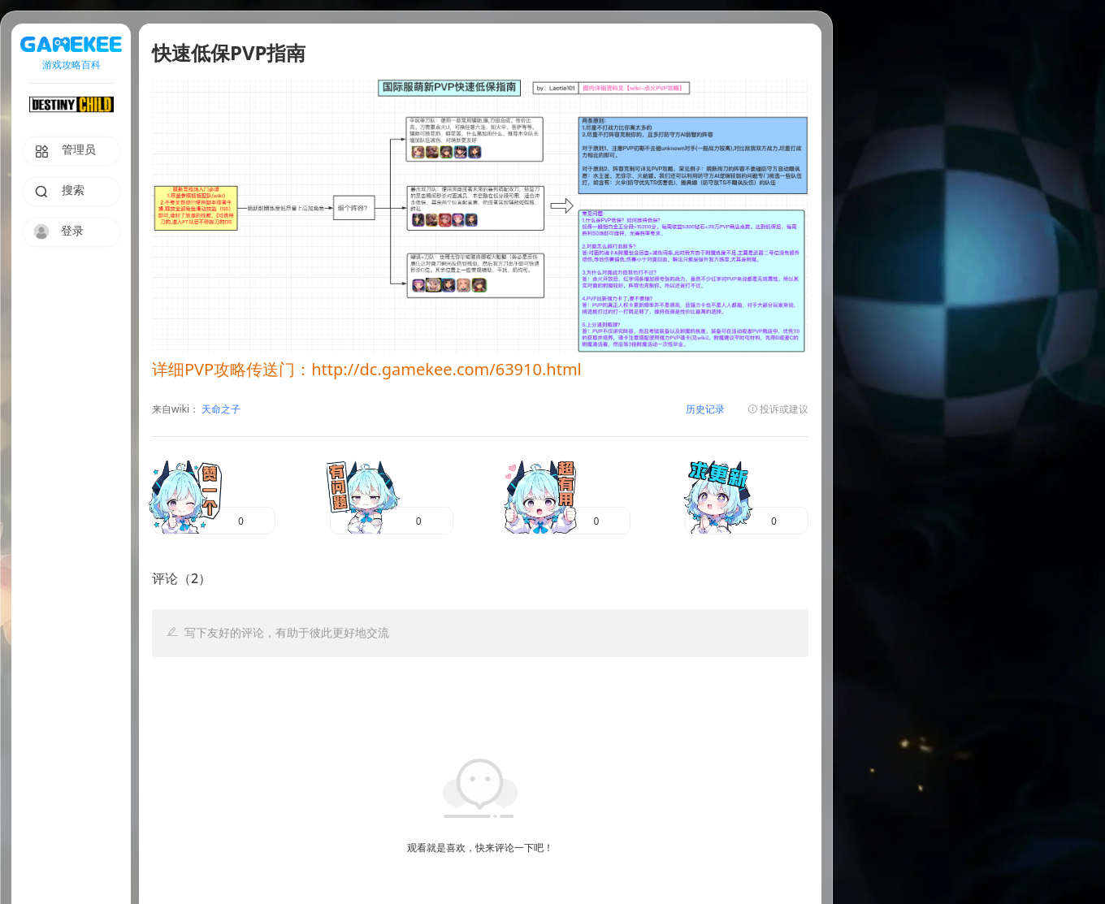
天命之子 (219, 409)
